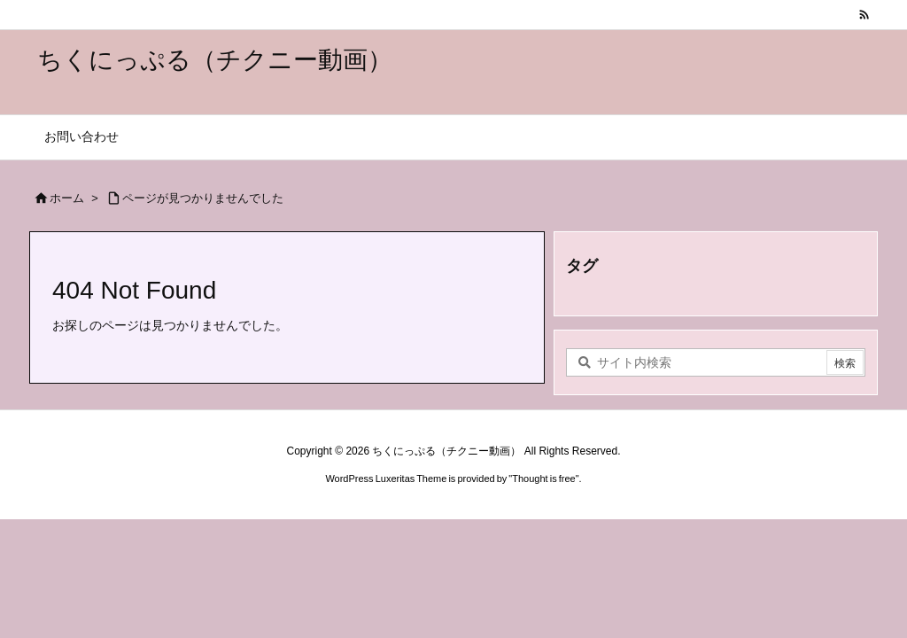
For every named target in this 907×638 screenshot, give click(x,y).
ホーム (67, 198)
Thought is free (543, 478)
